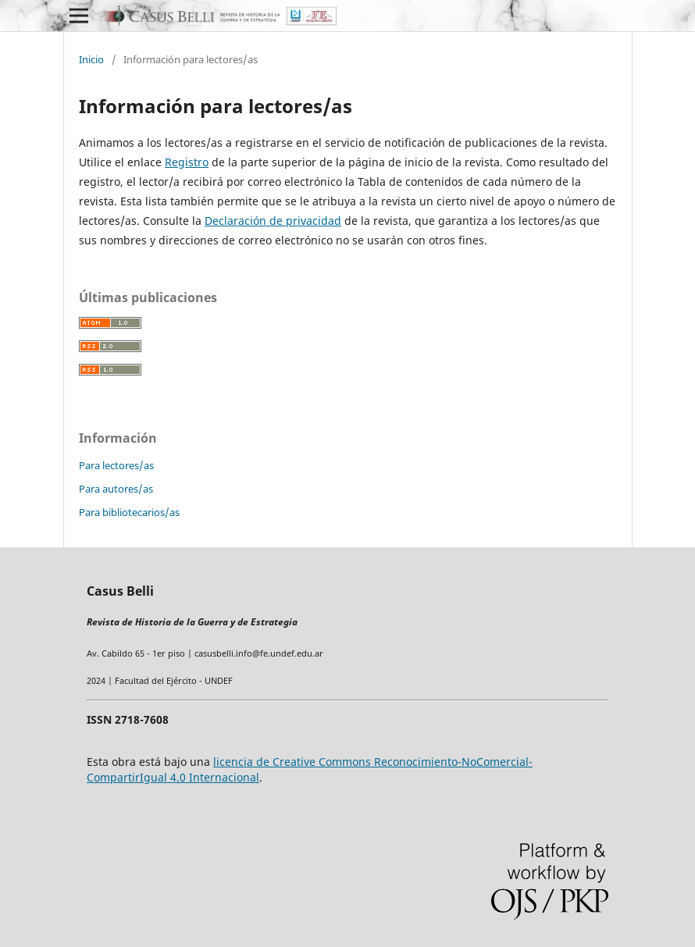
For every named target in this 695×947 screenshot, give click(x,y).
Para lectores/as (116, 465)
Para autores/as (116, 489)
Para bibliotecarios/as (129, 512)
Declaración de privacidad (273, 220)
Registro (186, 162)
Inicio (91, 59)
